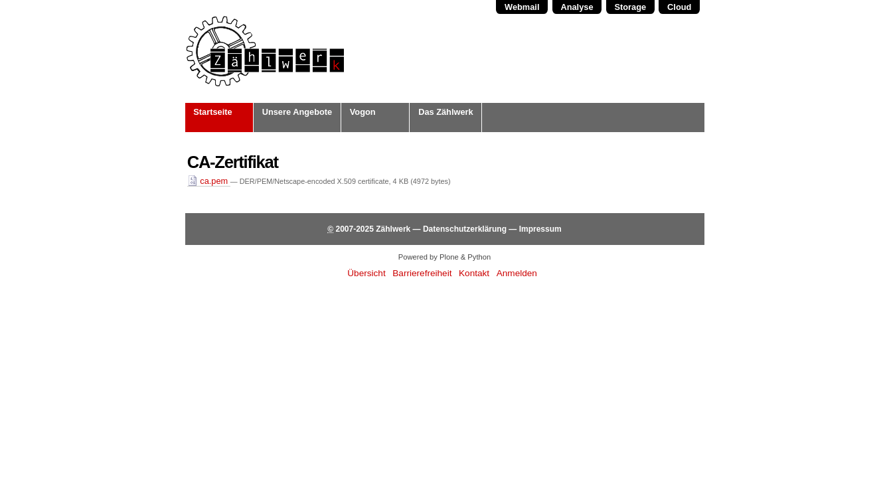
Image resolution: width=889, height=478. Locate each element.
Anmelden (517, 273)
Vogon (363, 112)
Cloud (679, 7)
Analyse (576, 7)
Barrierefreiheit (421, 273)
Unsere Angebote (297, 112)
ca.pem (208, 181)
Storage (630, 7)
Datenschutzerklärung (465, 229)
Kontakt (474, 273)
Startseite (212, 112)
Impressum (540, 229)
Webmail (522, 7)
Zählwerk (393, 229)
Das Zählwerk (445, 112)
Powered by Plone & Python (444, 257)
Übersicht (366, 273)
